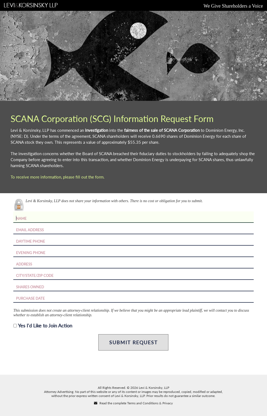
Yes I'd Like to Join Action (45, 326)
